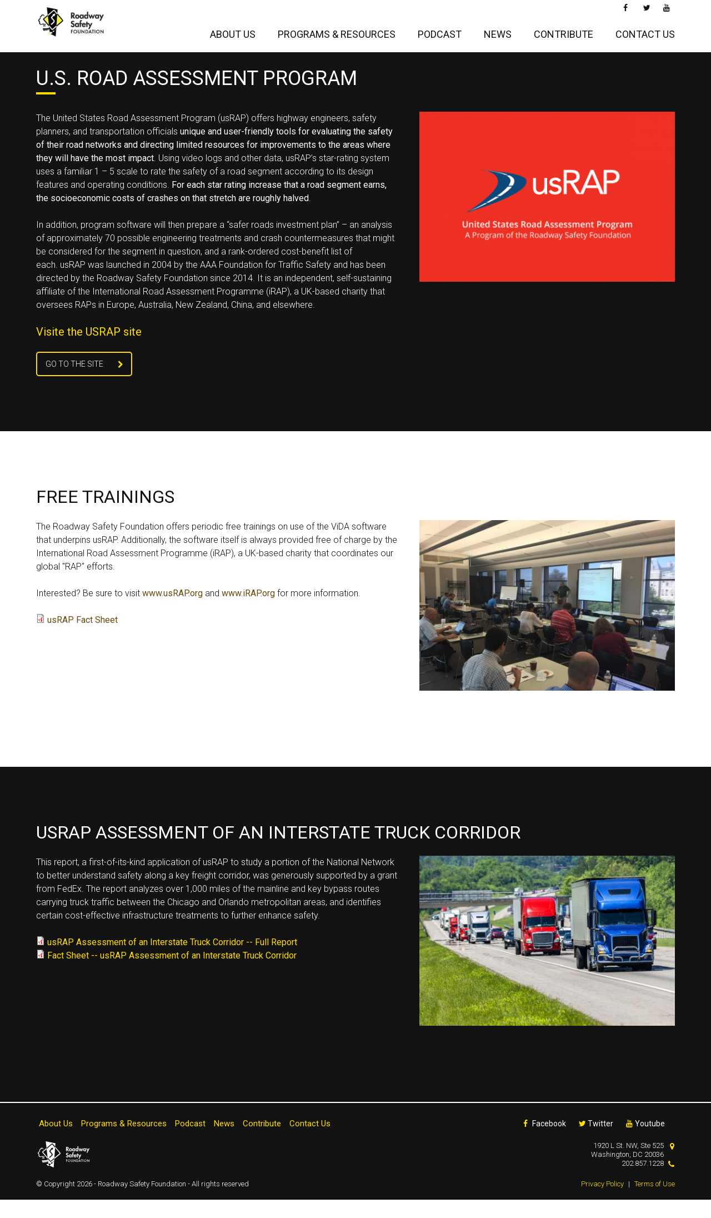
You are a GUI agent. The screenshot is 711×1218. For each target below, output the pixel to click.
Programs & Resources (336, 31)
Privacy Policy (602, 1202)
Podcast (440, 31)
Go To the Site (74, 382)
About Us (233, 31)
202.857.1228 (643, 1181)
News (498, 31)
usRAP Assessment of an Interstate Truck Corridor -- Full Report (172, 960)
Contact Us (645, 31)
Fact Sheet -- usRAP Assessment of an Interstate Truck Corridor (172, 974)
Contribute (563, 31)
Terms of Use (654, 1202)
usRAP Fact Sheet (82, 638)
